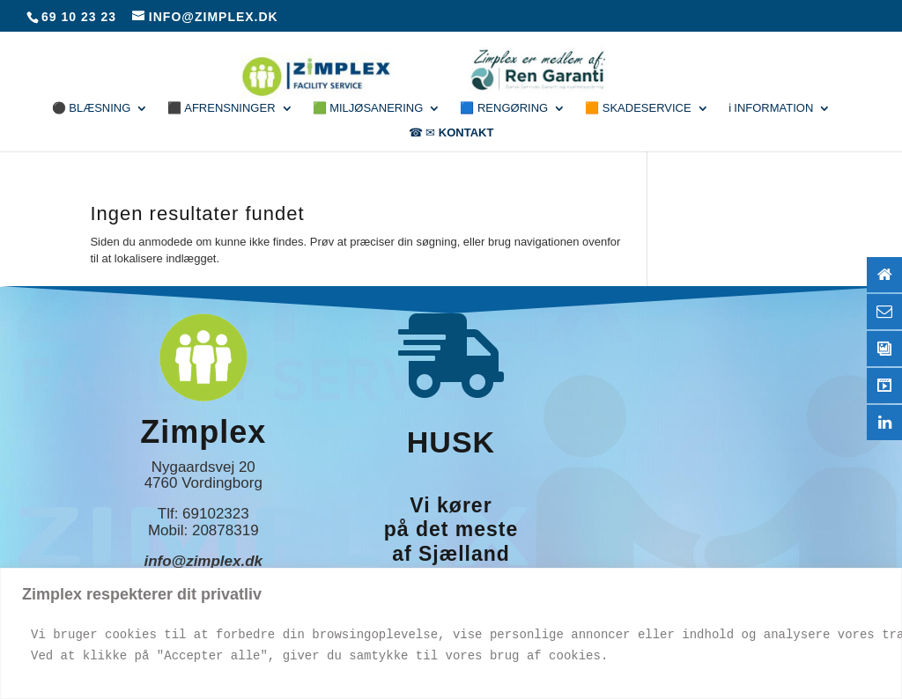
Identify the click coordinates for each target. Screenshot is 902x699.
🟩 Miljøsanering (368, 108)
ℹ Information (771, 108)
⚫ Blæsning (91, 108)
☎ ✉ (451, 133)
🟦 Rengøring (504, 108)
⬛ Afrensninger (221, 108)
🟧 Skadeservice (638, 108)
